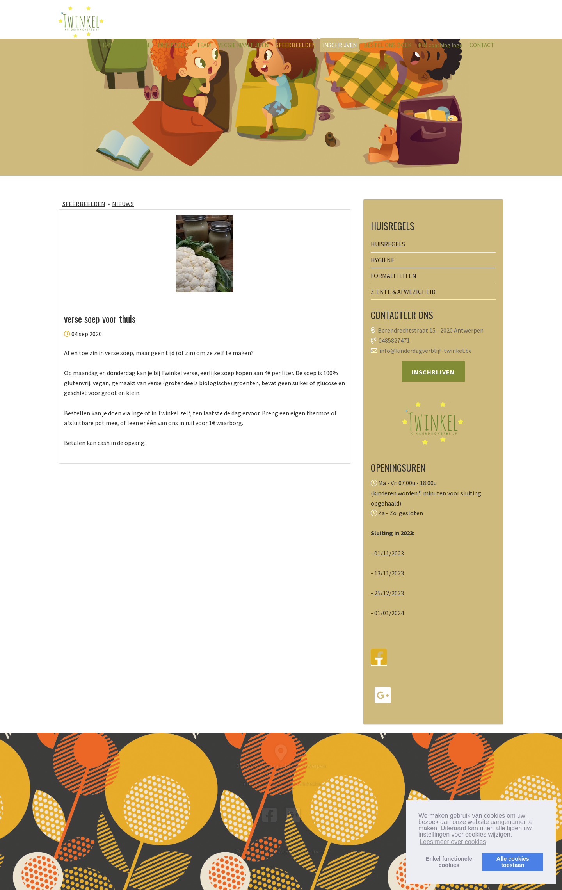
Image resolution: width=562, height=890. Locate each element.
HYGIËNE (383, 260)
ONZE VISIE (137, 45)
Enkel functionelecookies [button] (449, 862)
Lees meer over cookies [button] (453, 841)
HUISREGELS (174, 45)
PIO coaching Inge (440, 45)
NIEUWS (123, 204)
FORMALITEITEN (393, 275)
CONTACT (482, 45)
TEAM (204, 45)
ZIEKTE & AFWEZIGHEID (403, 291)
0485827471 (394, 340)
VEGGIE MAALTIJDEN (243, 45)
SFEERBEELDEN (296, 45)
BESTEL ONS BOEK (387, 45)
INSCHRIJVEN (340, 45)
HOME (108, 45)
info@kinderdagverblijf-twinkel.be (425, 350)
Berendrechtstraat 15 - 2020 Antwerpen (431, 330)
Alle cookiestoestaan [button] (512, 862)
